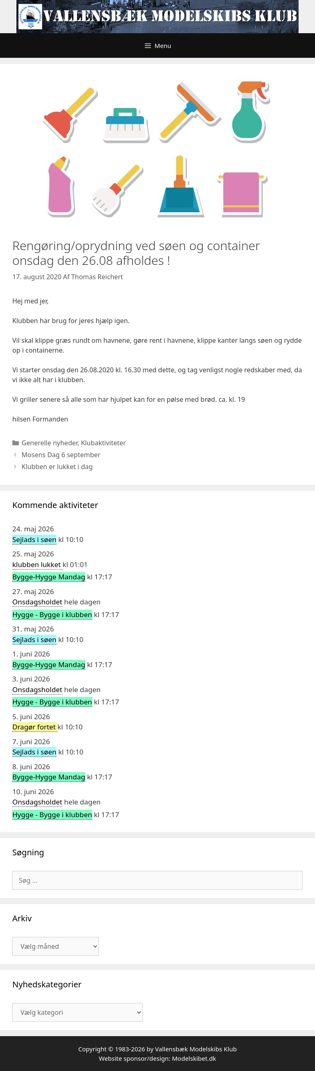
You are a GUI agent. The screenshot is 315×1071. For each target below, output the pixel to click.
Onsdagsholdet (37, 601)
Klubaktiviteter (103, 442)
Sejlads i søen (34, 539)
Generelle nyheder (50, 442)
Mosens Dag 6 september (61, 454)
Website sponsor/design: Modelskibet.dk (157, 1058)
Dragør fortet (34, 726)
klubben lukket (37, 564)
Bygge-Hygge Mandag (48, 576)
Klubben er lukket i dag (57, 466)
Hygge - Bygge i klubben (52, 614)
